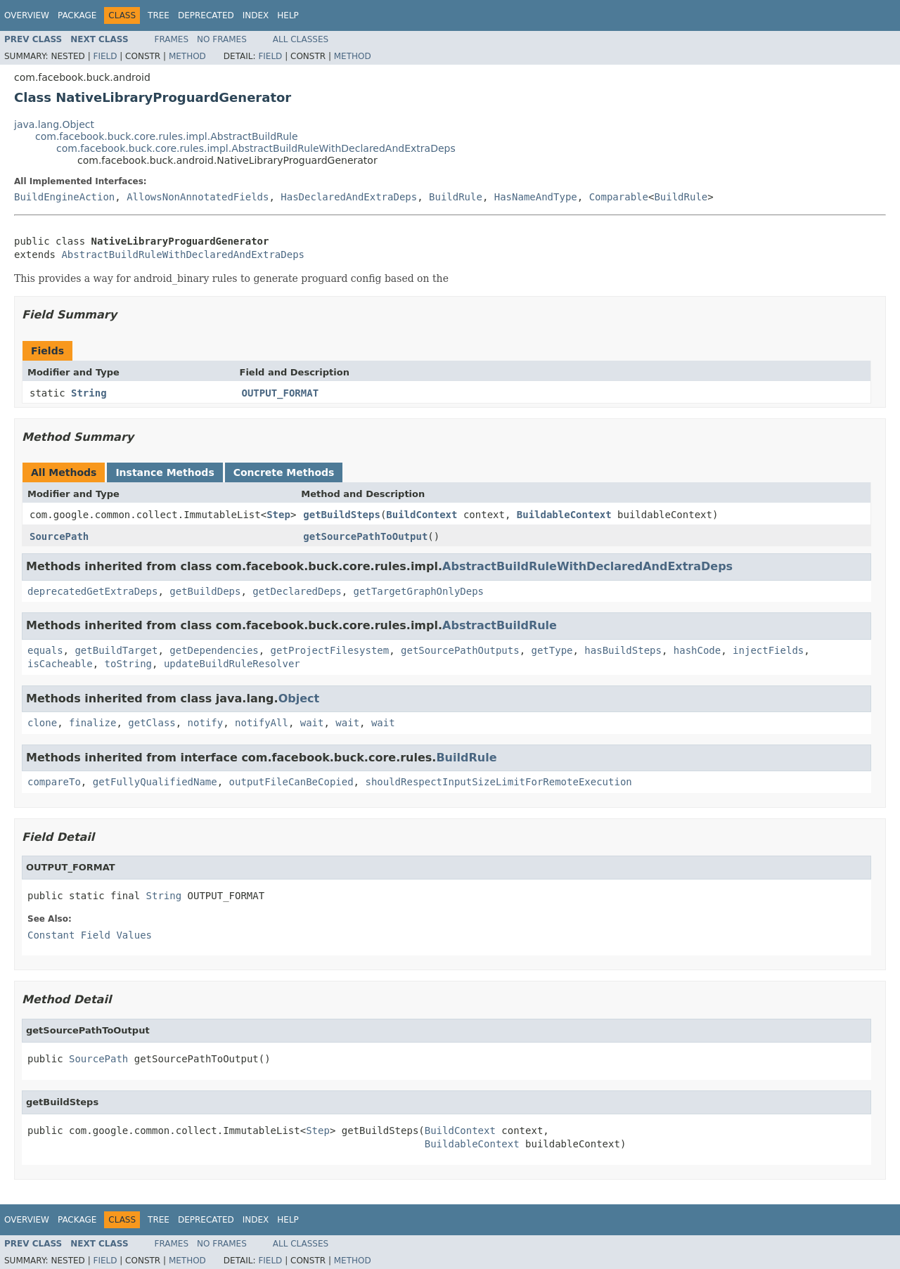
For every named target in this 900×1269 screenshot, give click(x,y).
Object (299, 698)
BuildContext (421, 514)
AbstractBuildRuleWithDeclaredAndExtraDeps (182, 254)
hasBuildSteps (623, 650)
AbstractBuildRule (499, 625)
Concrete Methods (284, 472)
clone (42, 722)
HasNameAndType (535, 196)
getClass (151, 722)
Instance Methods (164, 472)
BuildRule (455, 196)
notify (206, 722)
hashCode (697, 650)
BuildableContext (564, 514)
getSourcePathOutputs (460, 650)
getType (551, 650)
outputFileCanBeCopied (291, 781)
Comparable (618, 196)
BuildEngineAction (64, 196)
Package (77, 15)
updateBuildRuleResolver (232, 663)
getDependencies (213, 650)
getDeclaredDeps (296, 591)
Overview (26, 15)
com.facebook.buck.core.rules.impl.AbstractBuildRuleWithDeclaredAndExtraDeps (256, 148)
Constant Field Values (89, 935)
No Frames (222, 39)
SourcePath (59, 536)
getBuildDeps (204, 591)
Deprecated (206, 15)
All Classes (300, 39)
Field (105, 56)
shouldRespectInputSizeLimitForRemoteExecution (498, 781)
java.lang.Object (54, 124)
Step (278, 514)
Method (187, 56)
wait (312, 722)
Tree (158, 15)
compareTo (54, 781)
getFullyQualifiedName (155, 781)
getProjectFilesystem (330, 650)
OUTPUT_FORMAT (280, 393)
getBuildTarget (116, 650)
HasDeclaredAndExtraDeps (349, 196)
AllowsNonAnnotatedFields (198, 196)
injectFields (768, 650)
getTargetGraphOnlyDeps (419, 591)
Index (256, 15)
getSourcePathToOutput (365, 536)
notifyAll (261, 722)
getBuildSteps (341, 514)
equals (45, 650)
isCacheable (60, 663)
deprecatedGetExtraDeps (92, 591)
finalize (92, 722)
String (89, 393)
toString (128, 663)
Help (288, 15)
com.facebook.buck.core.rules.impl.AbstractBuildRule (166, 136)
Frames (172, 39)
